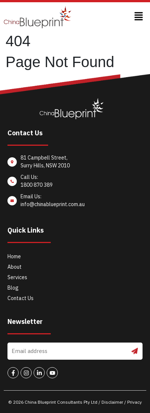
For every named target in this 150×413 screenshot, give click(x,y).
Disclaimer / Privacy (121, 402)
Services (17, 277)
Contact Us (20, 298)
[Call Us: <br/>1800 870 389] (75, 183)
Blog (13, 287)
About (14, 267)
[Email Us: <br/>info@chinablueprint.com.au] (75, 202)
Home (14, 256)
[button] (138, 17)
